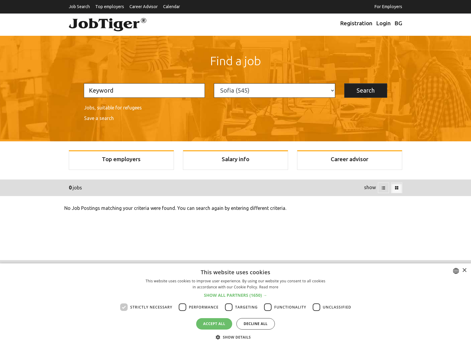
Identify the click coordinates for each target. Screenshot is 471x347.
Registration (356, 23)
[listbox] (456, 271)
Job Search (79, 6)
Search (366, 90)
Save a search (99, 118)
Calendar (171, 6)
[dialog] (235, 305)
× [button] (464, 270)
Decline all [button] (256, 323)
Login (383, 23)
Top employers (109, 6)
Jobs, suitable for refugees (113, 107)
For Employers (388, 6)
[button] (235, 295)
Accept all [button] (214, 323)
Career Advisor (143, 6)
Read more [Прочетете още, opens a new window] (268, 287)
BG (398, 23)
